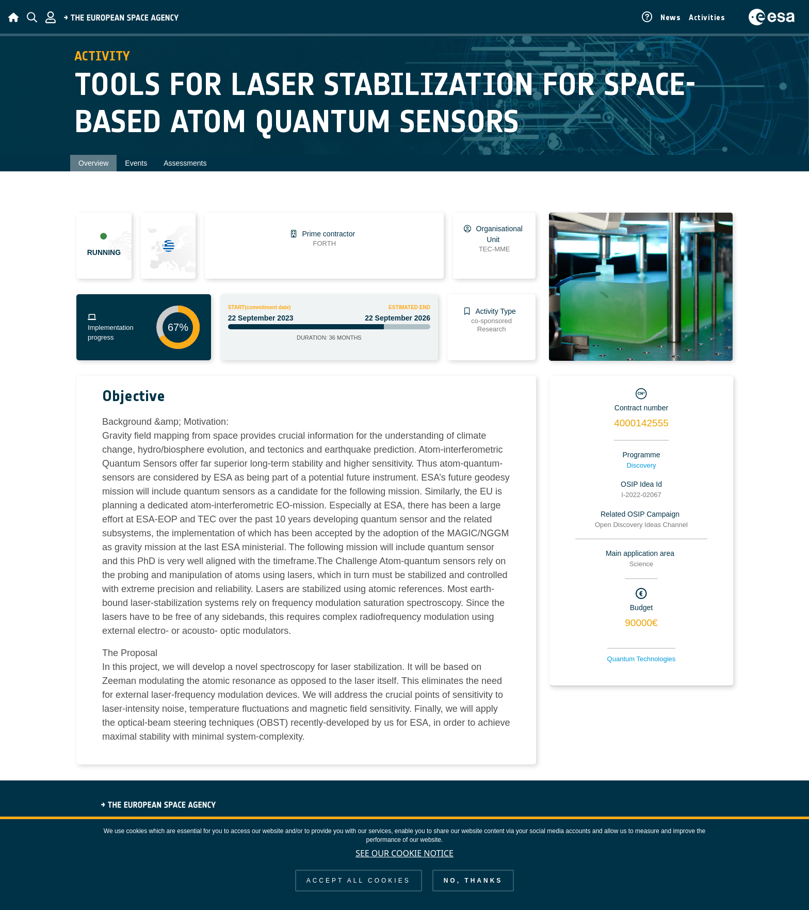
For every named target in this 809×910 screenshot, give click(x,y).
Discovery (641, 465)
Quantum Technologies (641, 659)
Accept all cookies (358, 880)
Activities (707, 17)
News (670, 17)
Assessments (185, 163)
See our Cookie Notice (404, 853)
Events (136, 163)
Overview (93, 163)
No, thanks (473, 880)
